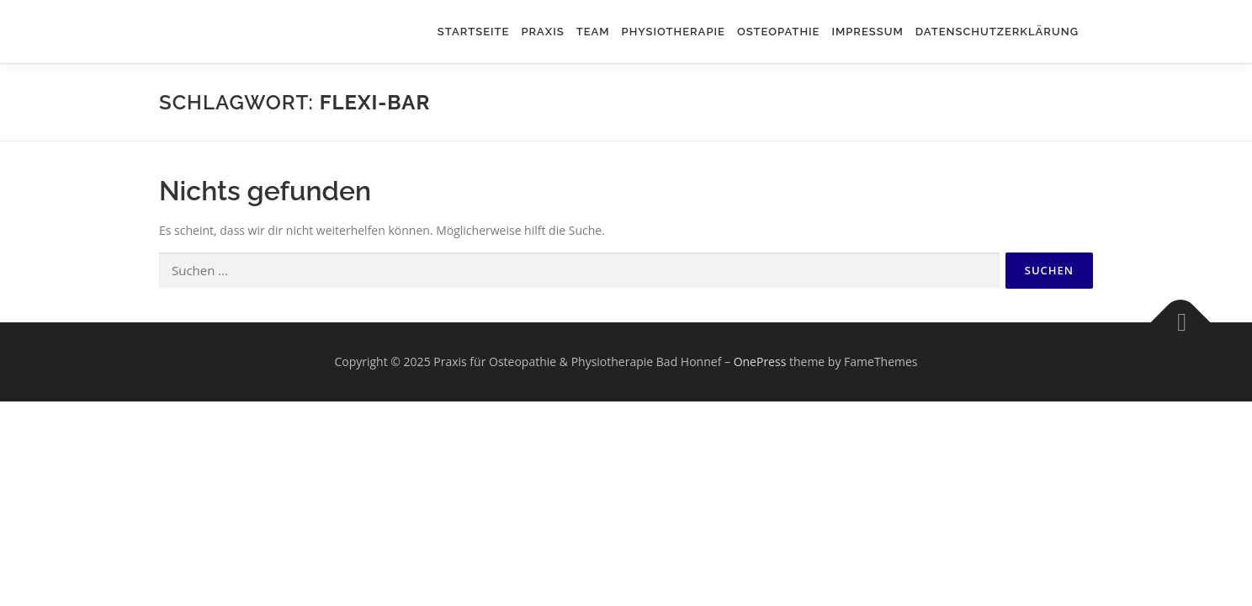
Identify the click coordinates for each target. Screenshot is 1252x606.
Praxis (542, 31)
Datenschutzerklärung (997, 31)
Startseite (474, 31)
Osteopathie (778, 31)
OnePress (760, 361)
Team (593, 31)
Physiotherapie (673, 31)
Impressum (867, 31)
